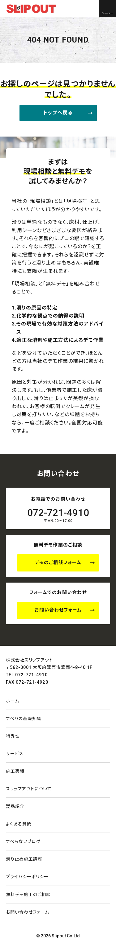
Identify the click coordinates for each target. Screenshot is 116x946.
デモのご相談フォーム (58, 562)
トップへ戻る (58, 113)
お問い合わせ (27, 912)
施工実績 (15, 771)
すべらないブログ (23, 841)
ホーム (12, 700)
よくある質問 (19, 823)
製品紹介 (15, 806)
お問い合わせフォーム (58, 610)
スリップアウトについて (29, 788)
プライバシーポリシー (27, 876)
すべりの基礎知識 (23, 718)
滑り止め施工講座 (24, 859)
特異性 (13, 736)
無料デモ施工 (28, 894)
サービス (15, 753)
